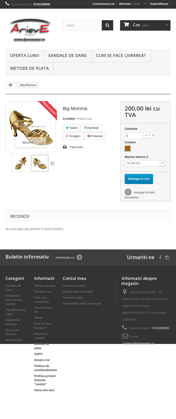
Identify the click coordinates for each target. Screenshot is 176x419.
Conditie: (69, 118)
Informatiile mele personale (82, 303)
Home (38, 317)
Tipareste (76, 147)
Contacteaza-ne (103, 3)
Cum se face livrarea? (121, 55)
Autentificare (159, 3)
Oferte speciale (44, 285)
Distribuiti (91, 128)
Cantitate (131, 128)
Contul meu (74, 278)
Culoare (131, 142)
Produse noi (42, 291)
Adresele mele (73, 297)
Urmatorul (52, 163)
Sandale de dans (67, 55)
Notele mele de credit (78, 291)
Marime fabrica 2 (137, 157)
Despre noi (42, 360)
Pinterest (95, 136)
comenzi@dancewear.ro (138, 343)
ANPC (38, 354)
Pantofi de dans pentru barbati (14, 300)
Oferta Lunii (24, 55)
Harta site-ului (44, 390)
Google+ (73, 136)
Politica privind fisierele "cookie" (44, 380)
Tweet (71, 128)
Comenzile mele (74, 285)
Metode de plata (29, 68)
